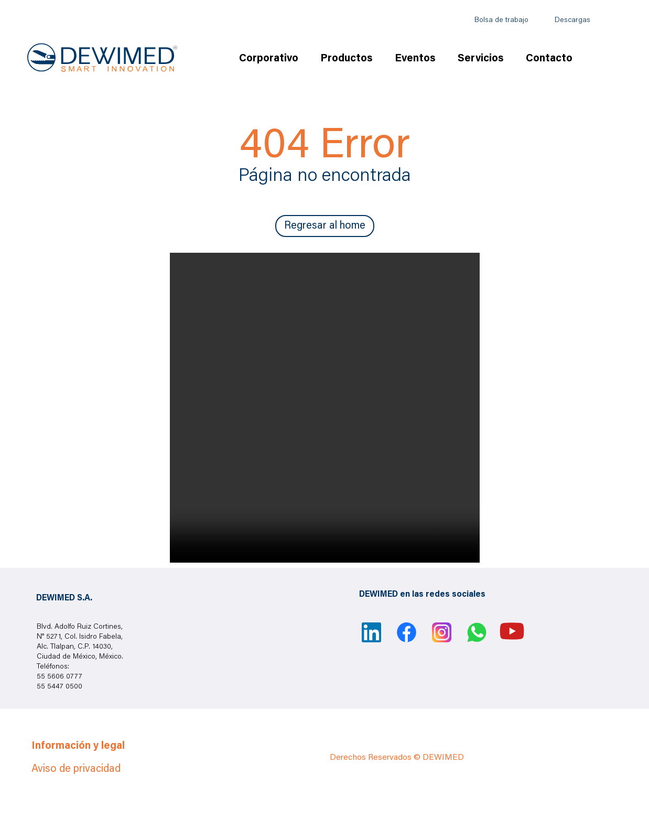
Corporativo (268, 58)
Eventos (415, 58)
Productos (346, 58)
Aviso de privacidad (76, 769)
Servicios (481, 58)
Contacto (549, 58)
